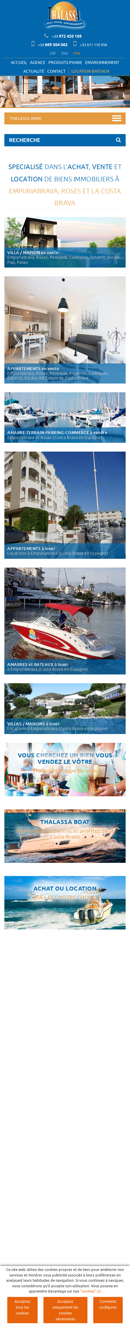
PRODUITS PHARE (65, 62)
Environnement (102, 62)
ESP (53, 53)
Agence (37, 62)
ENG (64, 53)
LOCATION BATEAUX (90, 71)
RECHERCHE (65, 140)
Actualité (33, 71)
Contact (56, 71)
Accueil (19, 62)
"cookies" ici (90, 1291)
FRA (76, 53)
